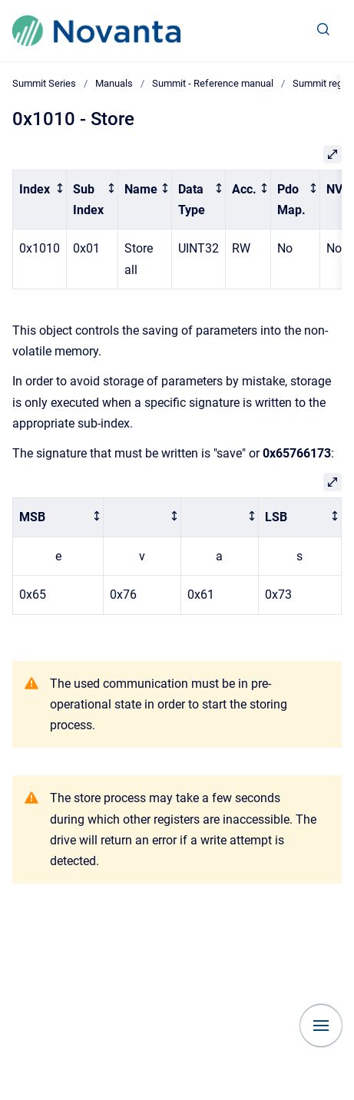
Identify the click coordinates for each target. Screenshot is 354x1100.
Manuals (114, 83)
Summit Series (44, 83)
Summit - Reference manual (212, 83)
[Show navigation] (321, 1025)
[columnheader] (40, 200)
